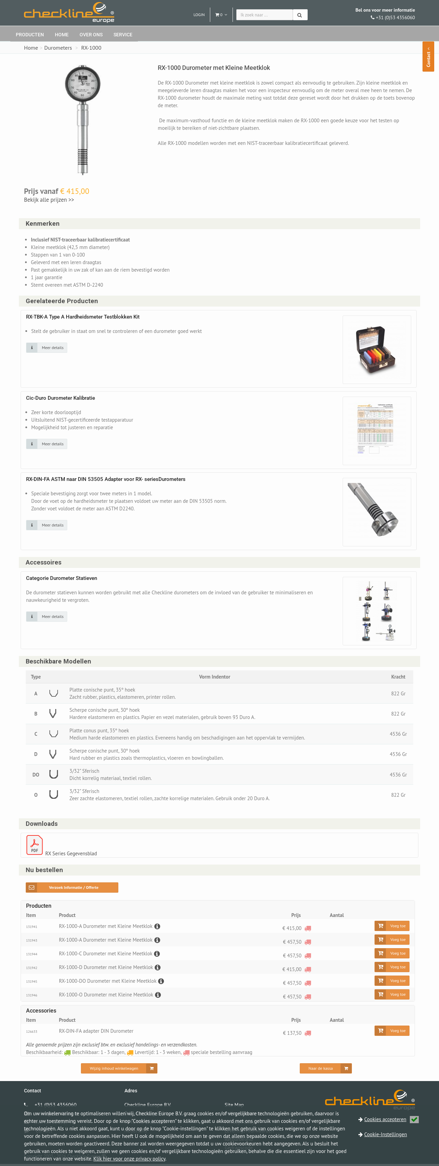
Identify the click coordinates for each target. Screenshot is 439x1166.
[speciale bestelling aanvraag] (307, 930)
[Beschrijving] (158, 928)
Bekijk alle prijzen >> (49, 199)
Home (62, 34)
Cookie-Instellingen (385, 1134)
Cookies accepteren (391, 1119)
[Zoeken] (300, 14)
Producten (30, 34)
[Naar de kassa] (326, 1070)
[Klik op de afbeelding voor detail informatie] (46, 348)
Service (123, 34)
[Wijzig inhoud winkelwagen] (119, 1070)
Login (199, 14)
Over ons (91, 34)
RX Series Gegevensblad (71, 855)
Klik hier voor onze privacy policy (129, 1158)
